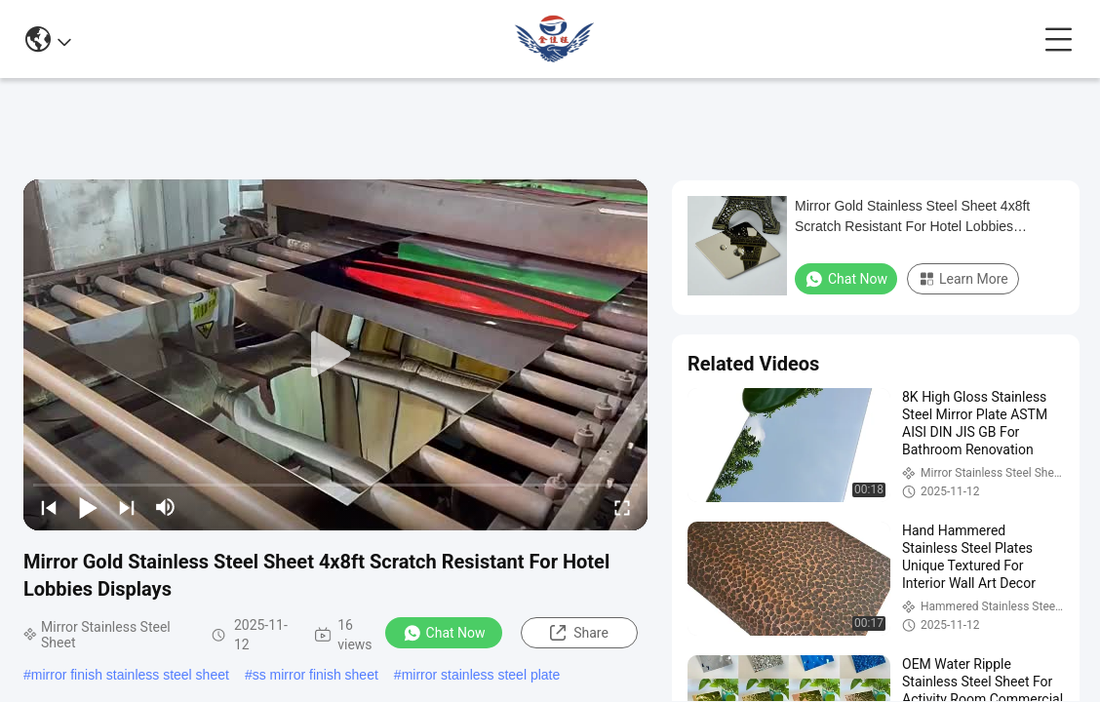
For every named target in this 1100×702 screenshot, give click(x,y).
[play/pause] (87, 507)
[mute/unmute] (165, 507)
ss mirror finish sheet (315, 674)
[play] (335, 355)
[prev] (48, 507)
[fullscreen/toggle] (622, 507)
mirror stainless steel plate (481, 674)
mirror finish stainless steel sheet (130, 674)
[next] (126, 507)
